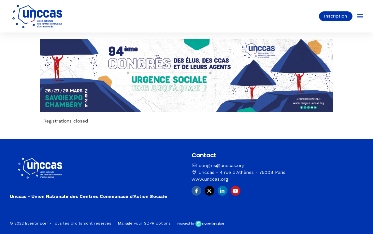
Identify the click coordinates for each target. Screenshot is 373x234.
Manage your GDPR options (144, 223)
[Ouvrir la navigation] (360, 16)
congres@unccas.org (218, 165)
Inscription (335, 16)
